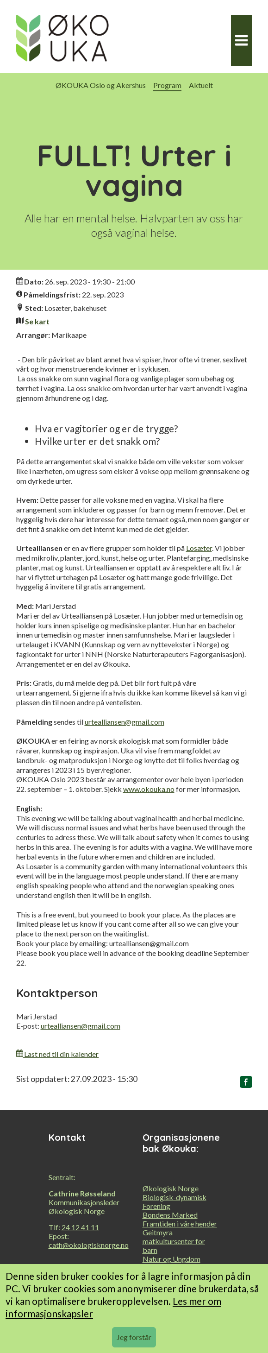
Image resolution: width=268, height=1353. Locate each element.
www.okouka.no (149, 788)
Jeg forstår (134, 1337)
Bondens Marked (170, 1214)
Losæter (199, 548)
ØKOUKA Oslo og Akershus (101, 85)
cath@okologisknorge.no (89, 1244)
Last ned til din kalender (57, 1054)
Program (167, 85)
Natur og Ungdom (171, 1258)
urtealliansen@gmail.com (124, 721)
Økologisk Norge (171, 1188)
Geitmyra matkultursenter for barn (174, 1241)
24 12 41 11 (80, 1227)
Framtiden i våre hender (180, 1223)
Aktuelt (201, 85)
